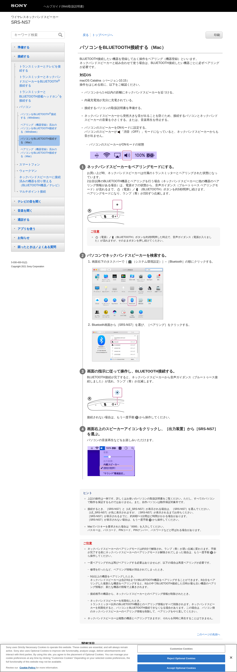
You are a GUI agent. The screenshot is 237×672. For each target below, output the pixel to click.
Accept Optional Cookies (181, 668)
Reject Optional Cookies (181, 658)
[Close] (231, 657)
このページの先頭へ (208, 634)
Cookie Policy (28, 667)
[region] (118, 658)
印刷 (217, 35)
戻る (86, 35)
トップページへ (102, 35)
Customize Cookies (181, 649)
